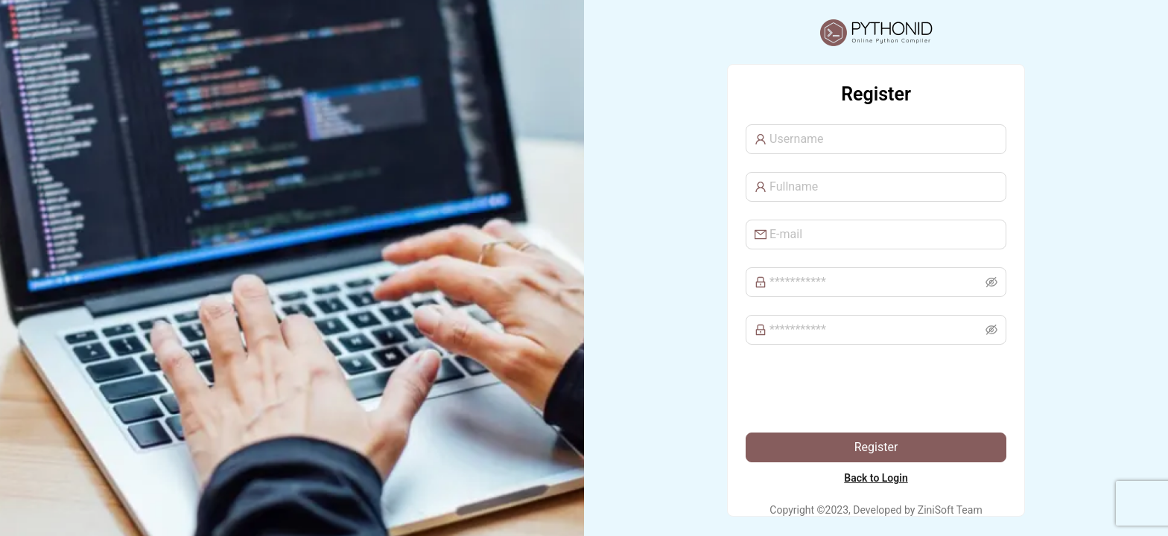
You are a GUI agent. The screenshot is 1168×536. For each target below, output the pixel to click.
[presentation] (859, 392)
